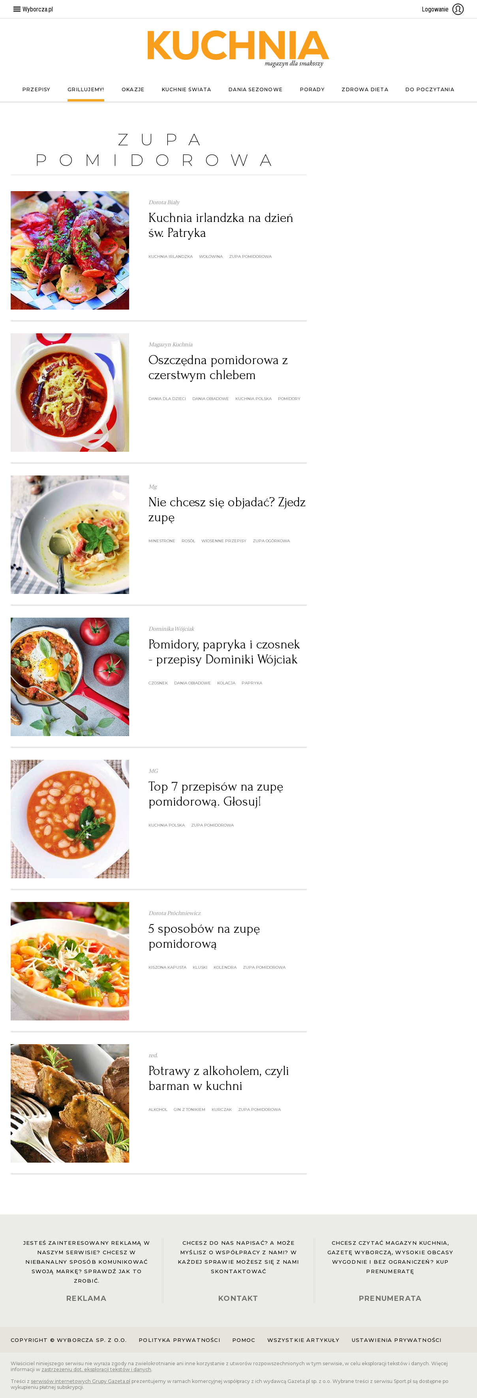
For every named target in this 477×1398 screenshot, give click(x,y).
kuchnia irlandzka (170, 256)
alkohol (157, 1109)
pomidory (289, 398)
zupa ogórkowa (271, 540)
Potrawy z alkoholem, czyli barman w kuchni (218, 1078)
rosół (188, 540)
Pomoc (243, 1340)
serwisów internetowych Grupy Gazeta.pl (80, 1381)
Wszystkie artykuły (303, 1340)
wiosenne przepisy (223, 540)
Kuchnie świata (187, 89)
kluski (200, 967)
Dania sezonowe (256, 89)
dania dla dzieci (167, 398)
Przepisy (37, 89)
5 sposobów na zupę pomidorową (204, 936)
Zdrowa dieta (365, 89)
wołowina (211, 256)
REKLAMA (86, 1298)
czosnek (158, 683)
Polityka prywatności (179, 1340)
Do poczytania (430, 89)
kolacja (226, 683)
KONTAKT (238, 1298)
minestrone (161, 540)
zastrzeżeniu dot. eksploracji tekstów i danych (96, 1369)
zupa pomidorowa (250, 256)
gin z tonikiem (189, 1109)
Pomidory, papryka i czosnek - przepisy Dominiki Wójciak (224, 652)
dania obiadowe (210, 398)
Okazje (133, 89)
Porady (312, 89)
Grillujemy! (86, 89)
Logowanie (443, 9)
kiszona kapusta (167, 967)
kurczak (222, 1109)
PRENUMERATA (390, 1298)
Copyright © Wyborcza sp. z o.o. (69, 1340)
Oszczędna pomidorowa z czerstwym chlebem (218, 367)
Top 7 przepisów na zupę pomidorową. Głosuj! (215, 794)
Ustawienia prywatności (397, 1340)
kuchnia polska (253, 398)
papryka (252, 683)
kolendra (225, 967)
